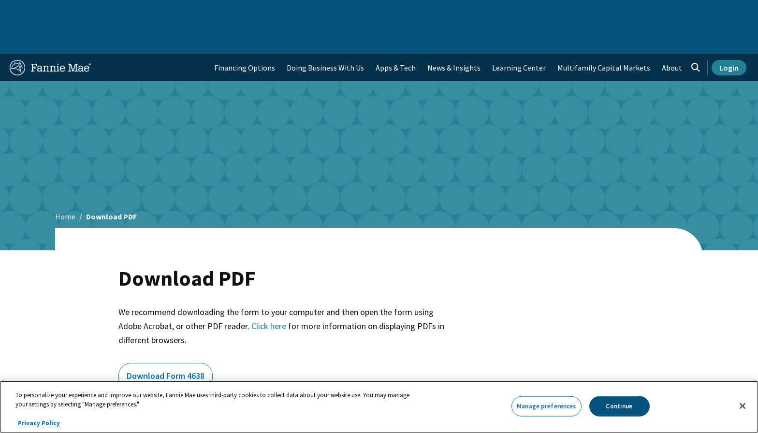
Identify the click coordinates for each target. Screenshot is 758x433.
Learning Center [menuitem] (519, 37)
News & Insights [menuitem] (454, 37)
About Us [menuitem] (523, 11)
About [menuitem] (672, 37)
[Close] (742, 406)
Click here (268, 295)
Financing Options (244, 37)
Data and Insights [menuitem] (578, 11)
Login (729, 37)
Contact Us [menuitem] (722, 11)
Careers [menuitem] (679, 11)
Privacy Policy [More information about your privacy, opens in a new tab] (39, 423)
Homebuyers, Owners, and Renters (337, 11)
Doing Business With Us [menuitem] (325, 37)
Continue (619, 406)
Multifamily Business (169, 11)
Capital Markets (242, 11)
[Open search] (695, 37)
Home (25, 11)
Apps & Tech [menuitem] (396, 37)
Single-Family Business (85, 11)
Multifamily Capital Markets (603, 37)
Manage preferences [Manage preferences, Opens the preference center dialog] (546, 406)
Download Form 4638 (165, 344)
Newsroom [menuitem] (637, 11)
